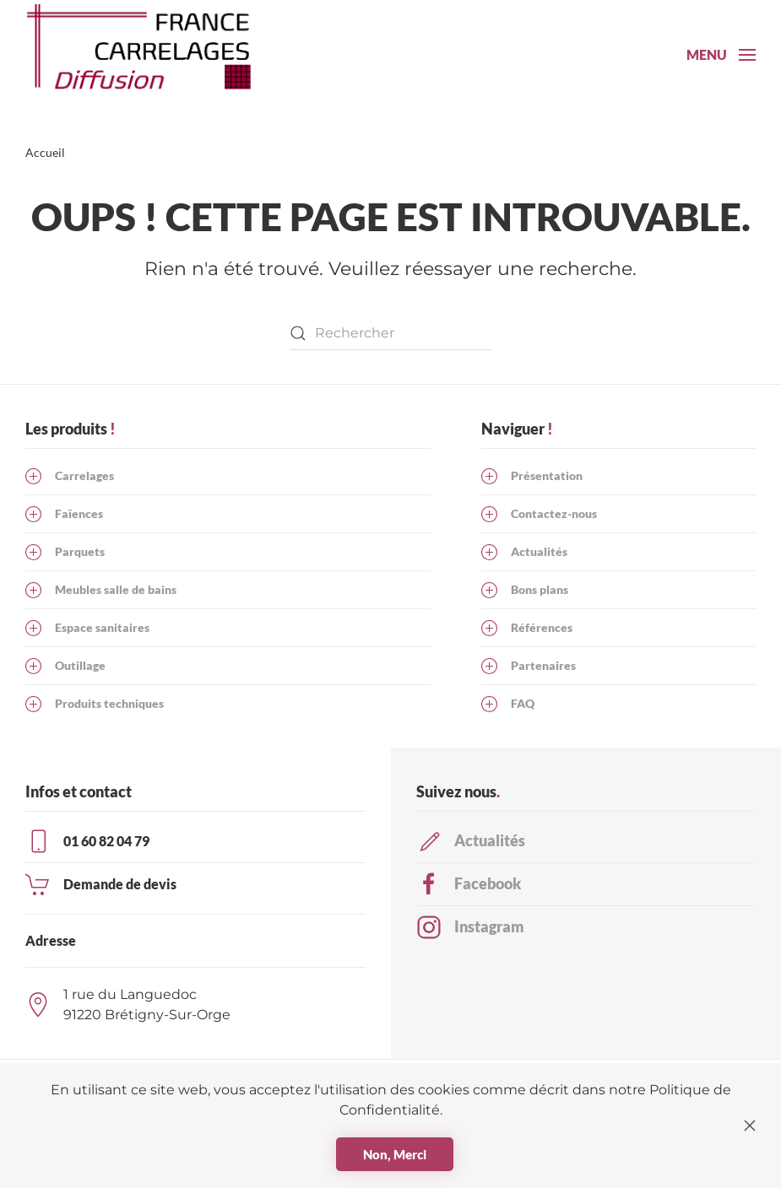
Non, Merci (394, 1154)
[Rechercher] (391, 333)
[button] (721, 54)
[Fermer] (750, 1125)
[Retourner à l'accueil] (147, 55)
